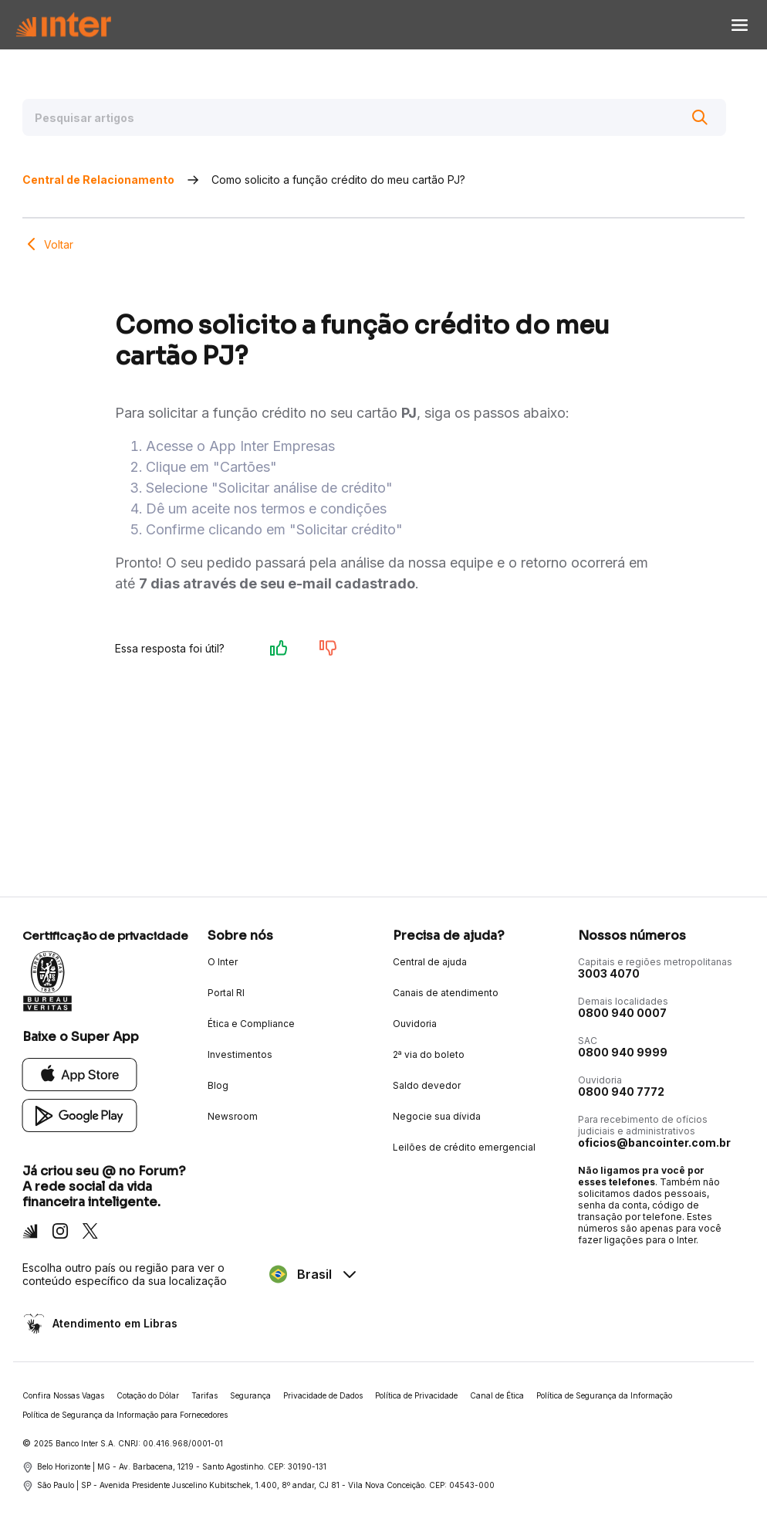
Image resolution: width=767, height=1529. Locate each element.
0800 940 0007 (622, 1012)
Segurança (250, 1395)
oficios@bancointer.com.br (654, 1142)
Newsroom (233, 1116)
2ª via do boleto (429, 1054)
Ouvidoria (415, 1023)
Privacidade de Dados (323, 1395)
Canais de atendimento (445, 992)
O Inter (223, 962)
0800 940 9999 (622, 1052)
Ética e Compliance (251, 1023)
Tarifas (204, 1395)
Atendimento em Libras (113, 1323)
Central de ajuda (430, 962)
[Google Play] (79, 1114)
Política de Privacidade (416, 1395)
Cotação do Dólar (148, 1395)
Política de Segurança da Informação (604, 1395)
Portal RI (226, 992)
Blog (218, 1085)
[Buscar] (700, 117)
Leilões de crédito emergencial (464, 1147)
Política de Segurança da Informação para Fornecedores (125, 1414)
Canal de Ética (497, 1395)
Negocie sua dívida (437, 1116)
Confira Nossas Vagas (63, 1395)
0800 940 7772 (621, 1091)
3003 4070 (609, 973)
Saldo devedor (427, 1085)
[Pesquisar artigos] (374, 117)
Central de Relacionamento (98, 179)
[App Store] (79, 1074)
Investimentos (240, 1054)
